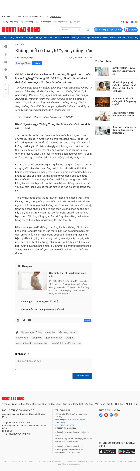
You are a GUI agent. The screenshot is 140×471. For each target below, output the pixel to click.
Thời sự (11, 38)
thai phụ (70, 337)
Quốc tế (19, 38)
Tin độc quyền (43, 21)
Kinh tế (57, 38)
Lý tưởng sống (10, 21)
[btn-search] (79, 29)
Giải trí (113, 38)
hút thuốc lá (22, 337)
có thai (30, 183)
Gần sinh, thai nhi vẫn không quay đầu (67, 275)
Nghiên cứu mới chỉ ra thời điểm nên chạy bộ (123, 114)
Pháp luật (85, 38)
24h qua (75, 21)
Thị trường (60, 21)
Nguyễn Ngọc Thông (31, 332)
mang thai (50, 332)
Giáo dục (75, 38)
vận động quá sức (68, 332)
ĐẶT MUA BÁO (55, 17)
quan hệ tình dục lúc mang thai (31, 343)
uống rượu (37, 337)
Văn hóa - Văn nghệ (100, 38)
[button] (5, 84)
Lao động (29, 38)
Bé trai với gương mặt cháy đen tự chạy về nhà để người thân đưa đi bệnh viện (124, 86)
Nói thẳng (27, 21)
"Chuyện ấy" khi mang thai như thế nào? (42, 309)
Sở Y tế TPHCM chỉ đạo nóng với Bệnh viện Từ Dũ (123, 71)
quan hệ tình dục (54, 337)
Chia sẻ (37, 63)
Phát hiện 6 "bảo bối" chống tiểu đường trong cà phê (124, 101)
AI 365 (130, 38)
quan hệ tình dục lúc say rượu (66, 343)
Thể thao (122, 38)
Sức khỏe (66, 38)
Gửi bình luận (82, 375)
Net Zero (48, 38)
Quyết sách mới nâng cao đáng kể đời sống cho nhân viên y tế (124, 130)
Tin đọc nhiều (103, 61)
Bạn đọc (38, 38)
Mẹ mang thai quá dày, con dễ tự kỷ (39, 301)
